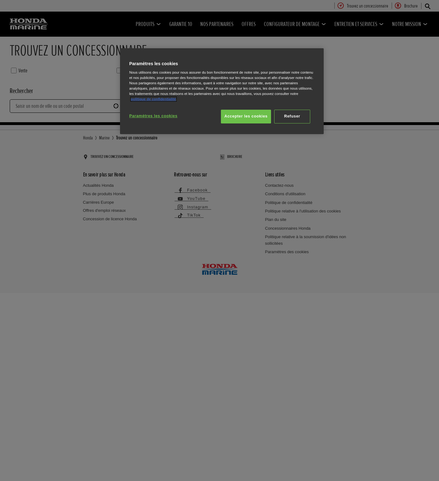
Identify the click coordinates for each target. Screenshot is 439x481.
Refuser (292, 116)
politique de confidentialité (153, 99)
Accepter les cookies (246, 116)
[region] (222, 91)
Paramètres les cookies (153, 116)
